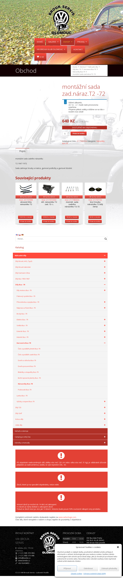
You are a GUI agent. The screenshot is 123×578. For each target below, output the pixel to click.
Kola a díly (60, 421)
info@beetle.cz (24, 560)
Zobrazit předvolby (109, 568)
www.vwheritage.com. (67, 519)
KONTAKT (78, 49)
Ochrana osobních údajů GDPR (94, 574)
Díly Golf (60, 415)
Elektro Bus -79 (61, 321)
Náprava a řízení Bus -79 (61, 309)
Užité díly (60, 427)
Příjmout (67, 568)
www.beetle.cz (24, 562)
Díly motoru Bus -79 (61, 292)
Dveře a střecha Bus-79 (27, 362)
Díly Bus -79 (60, 286)
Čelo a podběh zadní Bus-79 (28, 356)
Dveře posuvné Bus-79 (27, 368)
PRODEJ (82, 41)
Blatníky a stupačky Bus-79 (28, 374)
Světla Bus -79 (61, 327)
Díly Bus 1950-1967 (60, 280)
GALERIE (53, 41)
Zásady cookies (76, 574)
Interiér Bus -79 (61, 339)
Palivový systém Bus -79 (26, 298)
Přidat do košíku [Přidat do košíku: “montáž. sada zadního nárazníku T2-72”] (71, 223)
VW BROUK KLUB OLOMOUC (51, 49)
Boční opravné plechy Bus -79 (29, 380)
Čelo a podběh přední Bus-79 (29, 351)
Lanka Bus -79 (22, 398)
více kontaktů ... (24, 565)
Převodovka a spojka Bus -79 (61, 304)
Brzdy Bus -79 (22, 316)
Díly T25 (60, 409)
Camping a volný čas (60, 438)
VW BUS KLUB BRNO (95, 542)
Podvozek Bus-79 (24, 392)
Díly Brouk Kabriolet (60, 269)
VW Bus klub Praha (94, 540)
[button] (118, 547)
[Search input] (59, 241)
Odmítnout (88, 568)
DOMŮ (40, 41)
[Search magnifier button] (105, 241)
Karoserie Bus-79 (61, 345)
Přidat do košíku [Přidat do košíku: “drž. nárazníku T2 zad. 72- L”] (48, 223)
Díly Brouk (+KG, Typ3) (60, 263)
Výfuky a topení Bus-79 (61, 403)
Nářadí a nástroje (21, 433)
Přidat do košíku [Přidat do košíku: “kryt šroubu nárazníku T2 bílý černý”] (95, 223)
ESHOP (67, 41)
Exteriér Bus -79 (61, 333)
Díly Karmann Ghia (60, 274)
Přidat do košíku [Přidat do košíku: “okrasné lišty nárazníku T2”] (25, 223)
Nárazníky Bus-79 (25, 386)
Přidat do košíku (78, 133)
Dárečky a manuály (60, 444)
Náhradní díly (60, 257)
